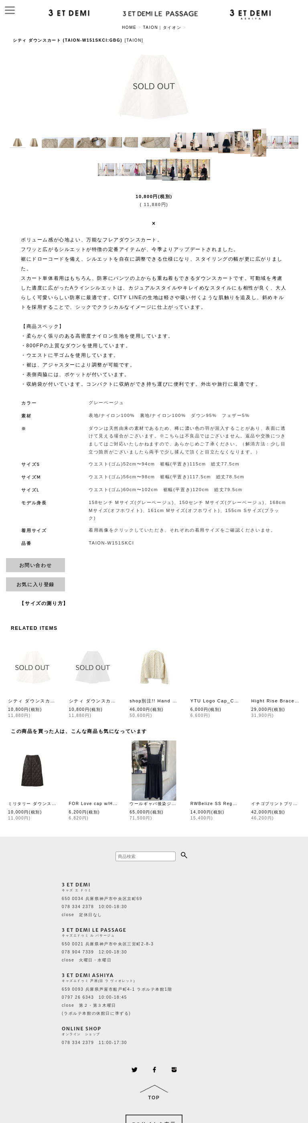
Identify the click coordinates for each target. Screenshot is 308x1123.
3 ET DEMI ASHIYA (88, 975)
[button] (18, 142)
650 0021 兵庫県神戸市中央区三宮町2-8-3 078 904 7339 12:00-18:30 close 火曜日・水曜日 (108, 952)
